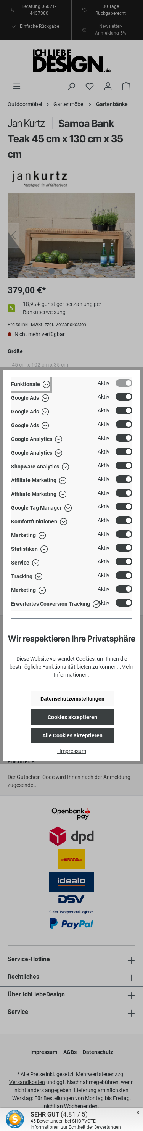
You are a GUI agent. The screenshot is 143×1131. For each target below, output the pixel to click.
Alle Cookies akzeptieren (72, 735)
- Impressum (71, 751)
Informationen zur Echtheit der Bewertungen (76, 1127)
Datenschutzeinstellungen (72, 699)
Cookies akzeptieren (72, 717)
